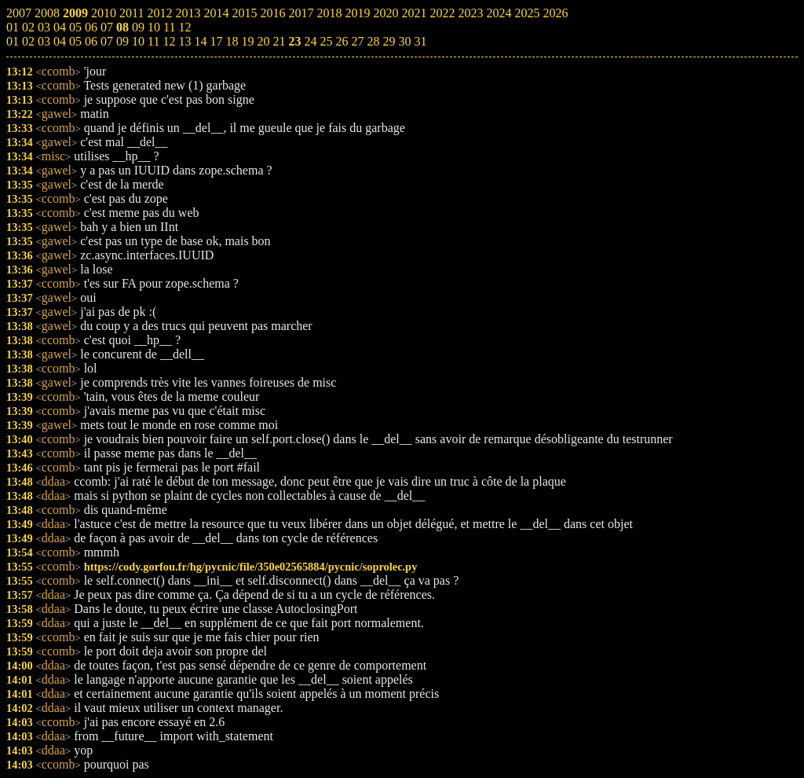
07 (106, 41)
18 (231, 41)
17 (216, 41)
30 (404, 41)
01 (12, 41)
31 (420, 41)
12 (169, 41)
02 (28, 41)
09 (122, 41)
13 (184, 41)
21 (278, 41)
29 (388, 41)
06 (91, 41)
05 (75, 41)
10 (138, 41)
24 (310, 41)
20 (263, 41)
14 (200, 41)
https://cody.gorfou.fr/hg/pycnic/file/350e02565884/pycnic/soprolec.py (251, 566)
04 (59, 41)
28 (373, 41)
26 (341, 41)
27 (357, 41)
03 (44, 41)
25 (326, 41)
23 (294, 41)
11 (153, 41)
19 (247, 41)
